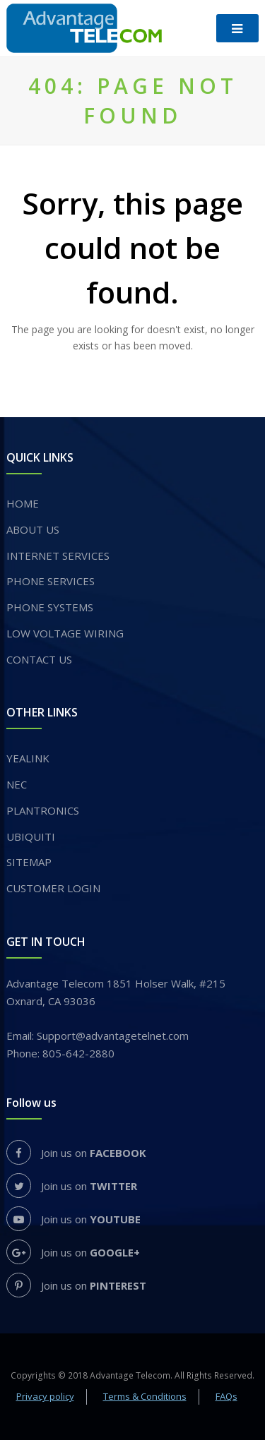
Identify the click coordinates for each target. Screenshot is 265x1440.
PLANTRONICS (42, 810)
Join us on (76, 1153)
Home (22, 503)
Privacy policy (45, 1396)
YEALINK (27, 758)
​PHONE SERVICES (50, 581)
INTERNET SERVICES (58, 555)
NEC (16, 784)
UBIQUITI (30, 836)
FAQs (226, 1396)
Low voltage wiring (65, 633)
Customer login (53, 888)
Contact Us (39, 659)
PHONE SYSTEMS (49, 607)
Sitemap (29, 862)
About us (32, 529)
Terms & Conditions (145, 1396)
